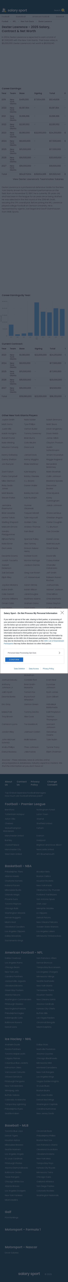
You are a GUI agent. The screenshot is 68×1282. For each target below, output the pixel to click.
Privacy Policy (48, 669)
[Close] (63, 613)
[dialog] (34, 641)
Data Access (34, 669)
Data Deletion (19, 669)
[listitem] (34, 652)
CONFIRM (14, 660)
